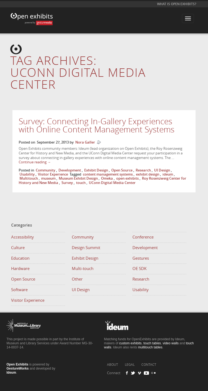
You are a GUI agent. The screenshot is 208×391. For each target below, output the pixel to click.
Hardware (20, 268)
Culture (18, 247)
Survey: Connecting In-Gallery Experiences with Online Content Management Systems (96, 126)
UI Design (162, 170)
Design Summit (86, 247)
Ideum (11, 372)
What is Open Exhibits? (176, 4)
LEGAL (130, 365)
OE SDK (139, 268)
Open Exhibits (31, 15)
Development (69, 170)
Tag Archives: (78, 73)
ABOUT (112, 365)
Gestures (140, 258)
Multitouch (29, 178)
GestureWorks (17, 368)
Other (77, 279)
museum (48, 178)
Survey (67, 183)
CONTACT (148, 365)
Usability (27, 174)
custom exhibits (130, 343)
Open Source (121, 170)
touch (81, 183)
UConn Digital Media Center (112, 183)
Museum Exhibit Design (78, 178)
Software (19, 289)
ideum (167, 174)
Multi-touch (82, 268)
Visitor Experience (53, 174)
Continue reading (35, 162)
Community (45, 170)
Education (20, 258)
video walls (171, 343)
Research (143, 170)
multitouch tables (150, 347)
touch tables (152, 343)
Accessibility (22, 237)
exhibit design (147, 174)
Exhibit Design (96, 170)
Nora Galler (85, 142)
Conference (143, 237)
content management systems (108, 174)
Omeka (107, 178)
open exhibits (127, 178)
